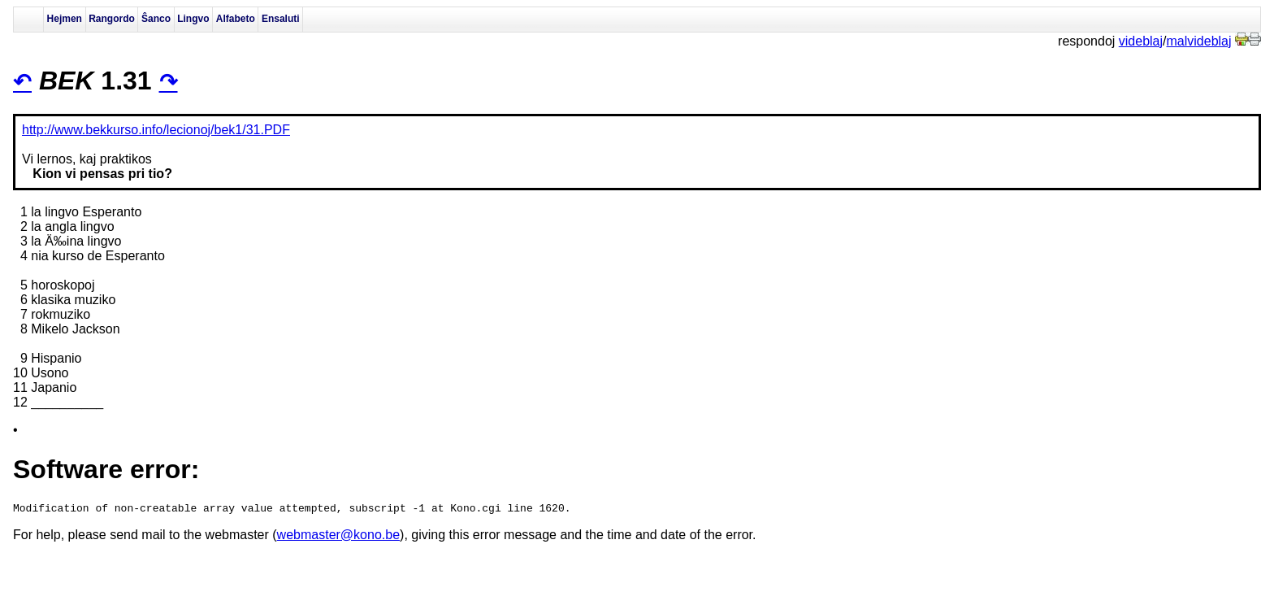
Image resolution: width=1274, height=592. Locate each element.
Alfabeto (235, 18)
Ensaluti (281, 18)
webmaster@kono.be (338, 537)
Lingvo (193, 18)
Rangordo (112, 18)
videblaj (1141, 41)
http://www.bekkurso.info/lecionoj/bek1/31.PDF (156, 130)
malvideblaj (1199, 41)
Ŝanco (156, 18)
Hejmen (64, 18)
